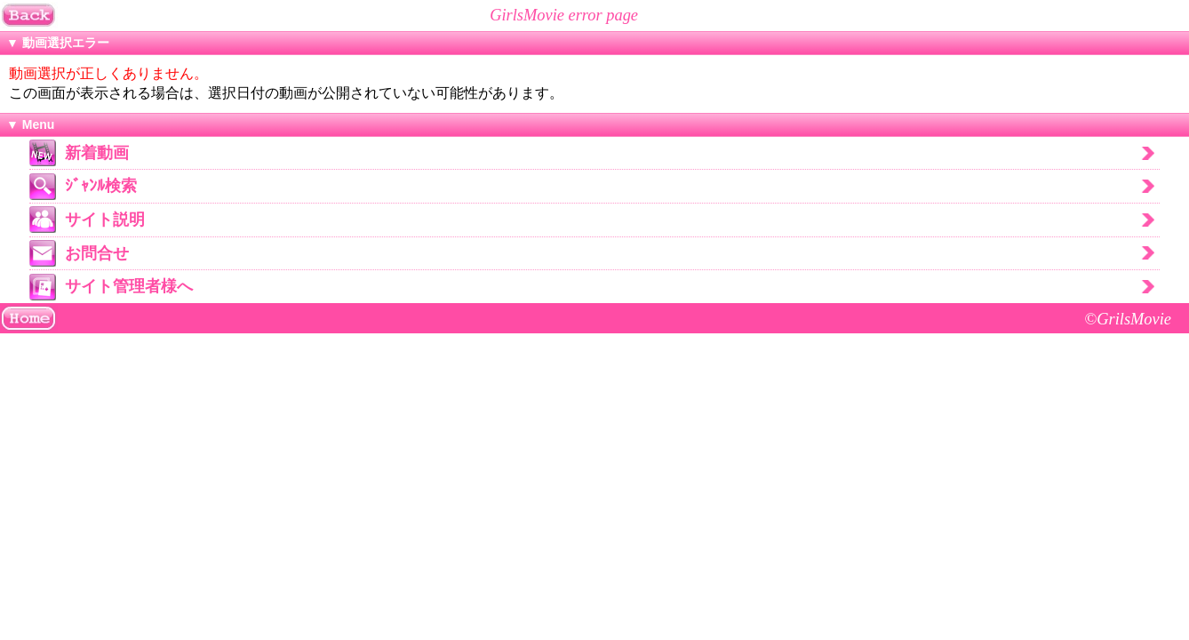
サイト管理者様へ (129, 286)
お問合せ (97, 253)
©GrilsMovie (1127, 319)
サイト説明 (105, 219)
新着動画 (97, 153)
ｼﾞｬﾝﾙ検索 (101, 186)
